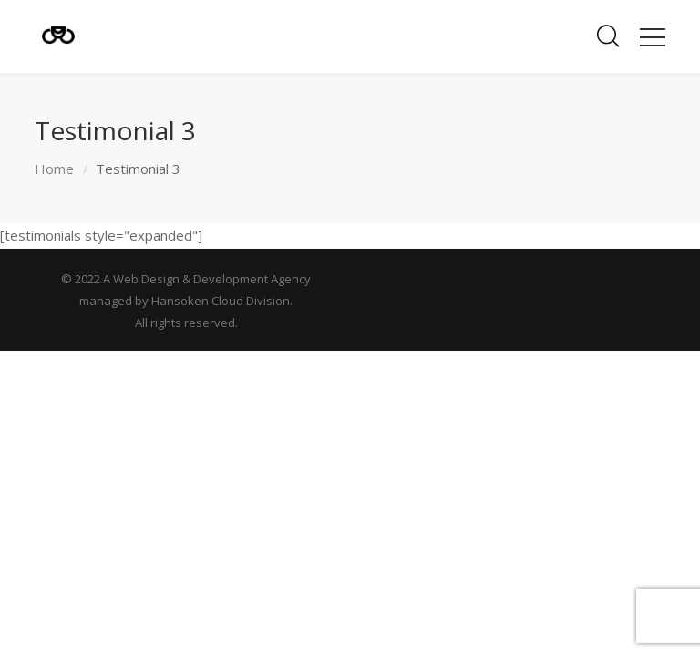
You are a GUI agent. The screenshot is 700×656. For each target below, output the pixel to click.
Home (54, 168)
